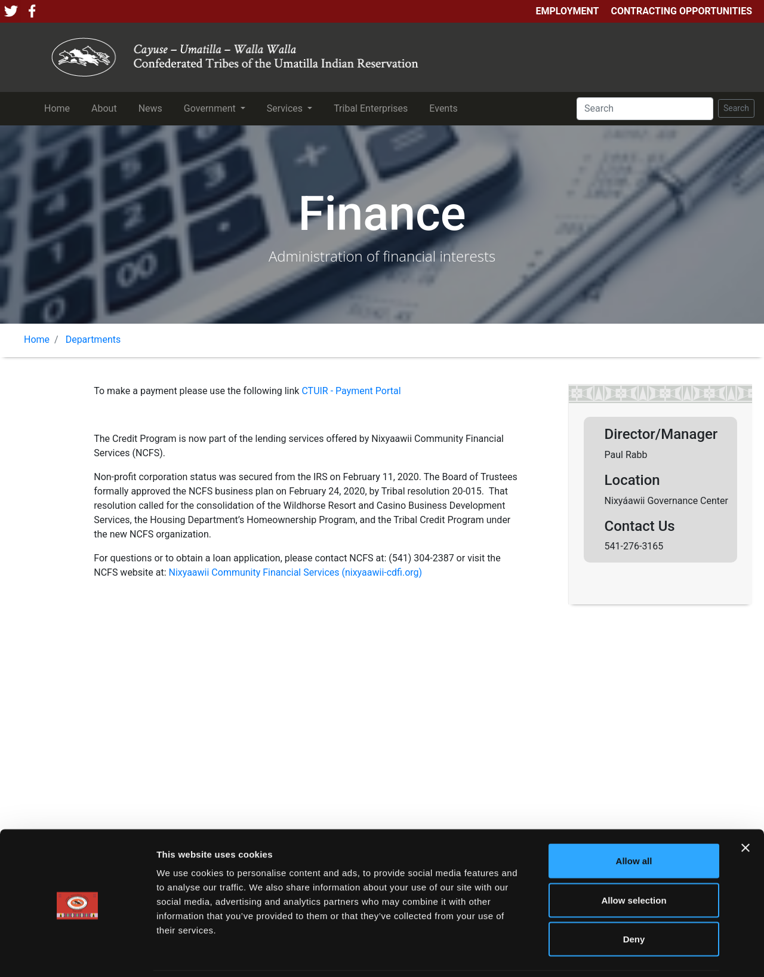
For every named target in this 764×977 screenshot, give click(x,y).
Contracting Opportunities (681, 11)
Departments (93, 339)
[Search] (645, 108)
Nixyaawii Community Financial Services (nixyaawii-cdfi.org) (295, 572)
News (152, 107)
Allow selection (633, 860)
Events (445, 107)
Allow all (634, 820)
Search (736, 108)
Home (59, 107)
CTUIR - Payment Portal (351, 391)
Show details (626, 953)
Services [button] (286, 108)
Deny (634, 898)
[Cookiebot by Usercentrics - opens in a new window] (77, 954)
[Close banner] (745, 807)
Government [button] (211, 108)
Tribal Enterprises (373, 107)
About (106, 107)
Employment (567, 11)
